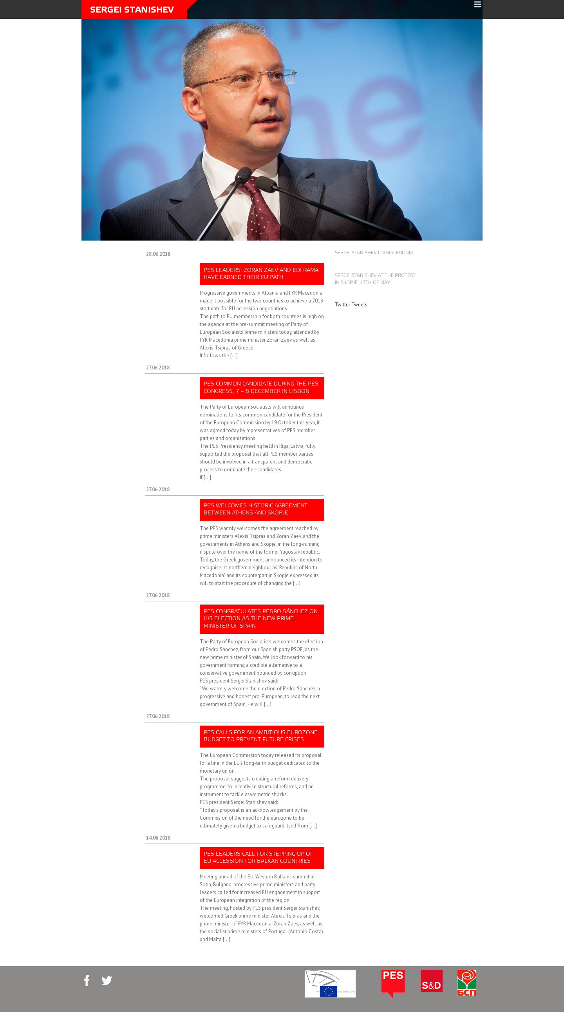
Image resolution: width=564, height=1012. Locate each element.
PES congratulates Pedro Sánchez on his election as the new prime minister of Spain (261, 619)
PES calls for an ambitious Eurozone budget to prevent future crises (261, 736)
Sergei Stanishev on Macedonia (374, 253)
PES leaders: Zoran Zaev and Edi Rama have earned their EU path (261, 274)
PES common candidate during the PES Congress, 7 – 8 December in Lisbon (261, 387)
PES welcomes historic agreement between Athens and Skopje (255, 509)
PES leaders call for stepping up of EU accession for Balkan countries (258, 857)
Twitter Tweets (351, 304)
